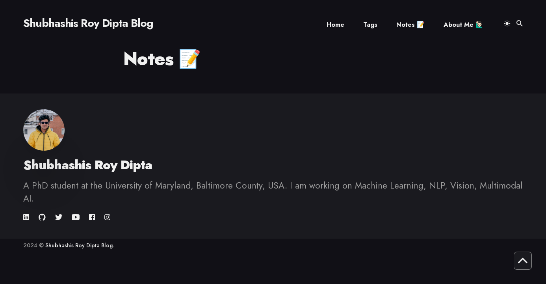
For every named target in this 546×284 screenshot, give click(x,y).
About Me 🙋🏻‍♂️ (463, 24)
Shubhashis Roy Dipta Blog (88, 23)
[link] (27, 217)
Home (335, 24)
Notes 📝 (410, 24)
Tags (370, 24)
